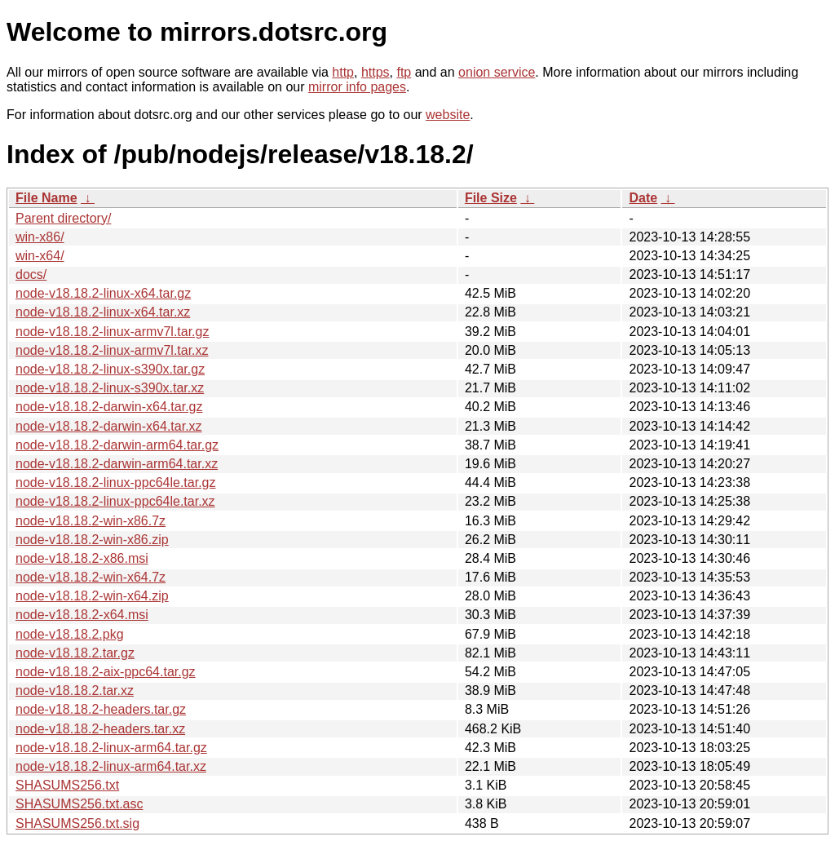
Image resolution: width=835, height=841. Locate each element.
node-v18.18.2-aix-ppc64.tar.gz (105, 672)
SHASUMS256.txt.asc (79, 804)
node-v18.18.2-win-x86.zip (92, 540)
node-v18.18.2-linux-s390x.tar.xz (109, 388)
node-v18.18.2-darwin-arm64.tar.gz (117, 445)
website (448, 115)
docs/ (30, 274)
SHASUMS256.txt (67, 785)
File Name (46, 198)
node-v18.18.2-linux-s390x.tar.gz (110, 369)
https (375, 72)
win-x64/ (39, 256)
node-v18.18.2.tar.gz (75, 653)
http (343, 72)
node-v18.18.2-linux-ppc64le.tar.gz (115, 482)
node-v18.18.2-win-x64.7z (90, 577)
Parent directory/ (63, 218)
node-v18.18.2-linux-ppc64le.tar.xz (115, 501)
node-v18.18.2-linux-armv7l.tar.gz (112, 332)
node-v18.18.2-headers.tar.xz (100, 729)
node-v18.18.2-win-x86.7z (90, 521)
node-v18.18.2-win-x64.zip (92, 596)
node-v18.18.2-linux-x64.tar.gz (103, 293)
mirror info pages (357, 87)
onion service (496, 72)
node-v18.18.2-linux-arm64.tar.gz (111, 748)
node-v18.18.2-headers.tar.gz (100, 709)
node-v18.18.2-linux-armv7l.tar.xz (112, 350)
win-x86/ (39, 237)
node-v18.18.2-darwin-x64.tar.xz (108, 426)
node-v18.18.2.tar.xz (74, 690)
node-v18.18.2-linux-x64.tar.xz (102, 312)
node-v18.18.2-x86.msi (81, 558)
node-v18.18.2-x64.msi (81, 615)
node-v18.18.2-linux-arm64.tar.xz (110, 766)
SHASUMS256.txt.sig (77, 823)
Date (643, 198)
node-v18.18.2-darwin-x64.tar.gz (108, 407)
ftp (403, 72)
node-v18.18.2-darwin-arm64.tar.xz (116, 464)
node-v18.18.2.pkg (69, 634)
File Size (491, 198)
